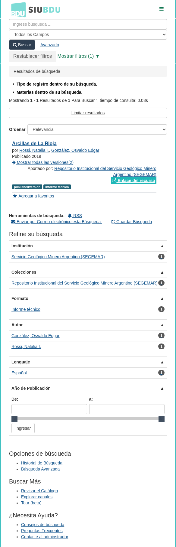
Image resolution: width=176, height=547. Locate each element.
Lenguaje (20, 362)
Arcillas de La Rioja (34, 143)
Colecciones (23, 272)
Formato (19, 298)
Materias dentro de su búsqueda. (47, 92)
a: (91, 399)
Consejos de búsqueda (42, 524)
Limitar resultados (88, 112)
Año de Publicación (31, 388)
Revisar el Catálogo (39, 490)
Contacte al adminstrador (44, 536)
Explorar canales (36, 496)
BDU (17, 9)
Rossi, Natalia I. (34, 150)
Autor (17, 324)
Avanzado (49, 44)
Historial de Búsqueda (41, 463)
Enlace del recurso (133, 180)
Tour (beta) (31, 502)
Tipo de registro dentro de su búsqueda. (54, 84)
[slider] (14, 419)
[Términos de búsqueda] (88, 24)
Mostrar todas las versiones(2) (43, 162)
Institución (22, 245)
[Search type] (88, 34)
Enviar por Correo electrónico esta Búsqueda (56, 221)
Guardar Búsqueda (132, 221)
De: (14, 399)
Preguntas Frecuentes (42, 530)
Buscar (22, 44)
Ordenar (17, 129)
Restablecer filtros (32, 56)
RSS (75, 215)
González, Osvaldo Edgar (75, 150)
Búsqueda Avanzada (40, 469)
